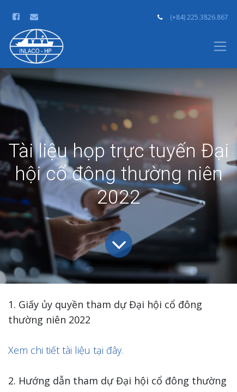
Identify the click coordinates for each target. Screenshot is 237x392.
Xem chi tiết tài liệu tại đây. (65, 350)
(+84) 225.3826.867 (199, 17)
